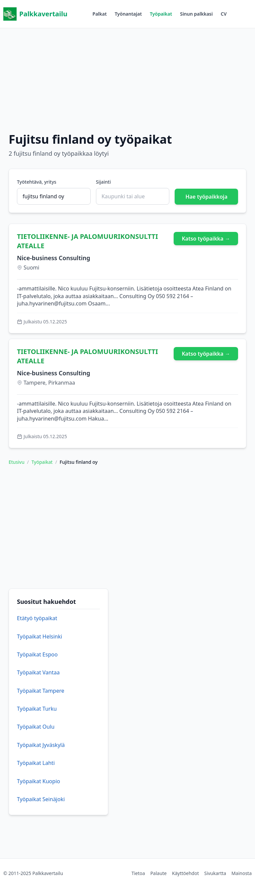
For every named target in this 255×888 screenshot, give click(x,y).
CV (224, 14)
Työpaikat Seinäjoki (41, 799)
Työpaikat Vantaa (38, 672)
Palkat (100, 14)
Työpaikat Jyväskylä (41, 745)
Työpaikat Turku (37, 708)
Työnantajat (128, 14)
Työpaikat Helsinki (39, 636)
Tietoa (138, 873)
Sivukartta (215, 873)
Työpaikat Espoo (37, 654)
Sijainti (103, 182)
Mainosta (241, 873)
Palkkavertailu (35, 14)
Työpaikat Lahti (36, 763)
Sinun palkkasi (196, 14)
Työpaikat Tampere (40, 690)
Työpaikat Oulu (35, 726)
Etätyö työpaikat (37, 618)
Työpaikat (161, 14)
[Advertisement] (127, 74)
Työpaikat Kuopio (38, 781)
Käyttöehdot (185, 873)
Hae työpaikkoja (206, 196)
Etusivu (17, 462)
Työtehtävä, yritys (36, 182)
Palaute (158, 873)
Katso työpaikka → (206, 238)
